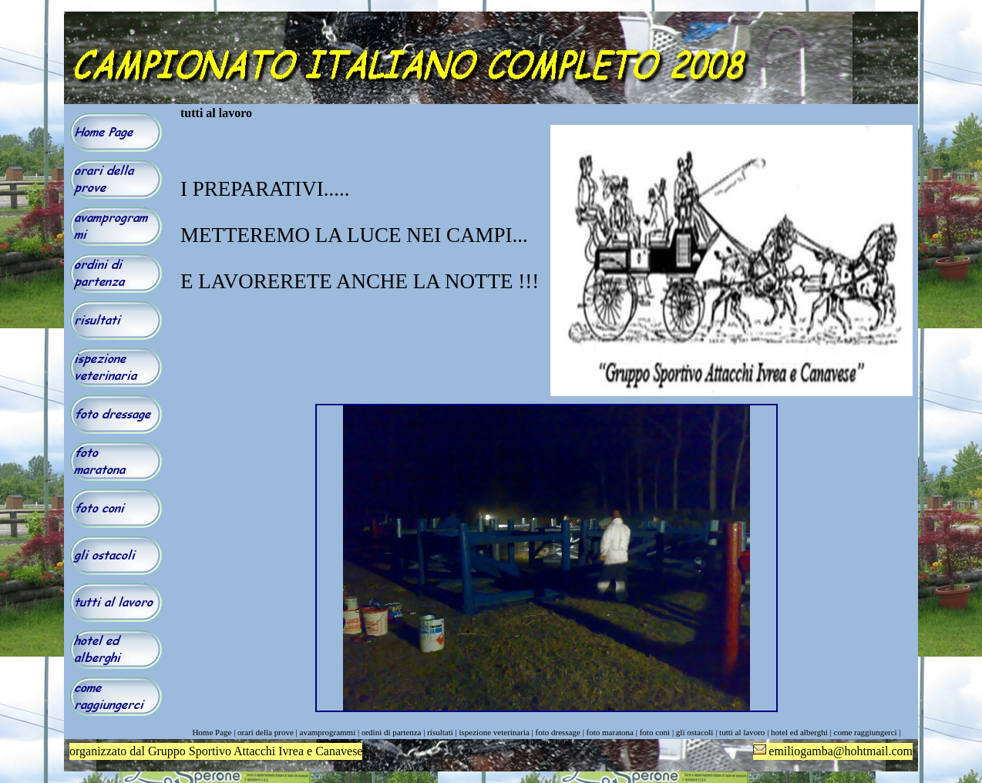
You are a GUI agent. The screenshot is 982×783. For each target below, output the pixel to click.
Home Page (211, 732)
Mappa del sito (546, 741)
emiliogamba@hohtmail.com (840, 751)
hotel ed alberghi (799, 732)
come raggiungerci (865, 732)
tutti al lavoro (742, 732)
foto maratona (610, 732)
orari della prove (265, 732)
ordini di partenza (392, 732)
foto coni (655, 732)
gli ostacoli (695, 732)
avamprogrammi (328, 732)
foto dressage (558, 732)
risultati (440, 732)
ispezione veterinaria (494, 732)
